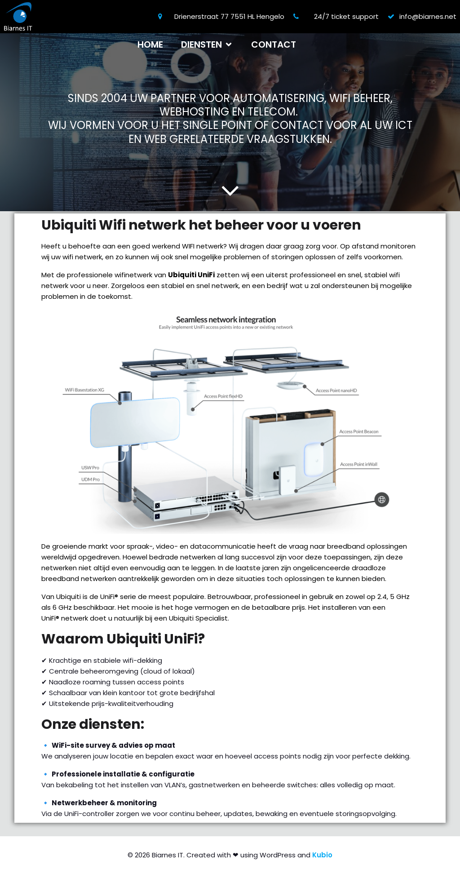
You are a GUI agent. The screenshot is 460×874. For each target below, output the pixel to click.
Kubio (322, 855)
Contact (273, 44)
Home (150, 44)
